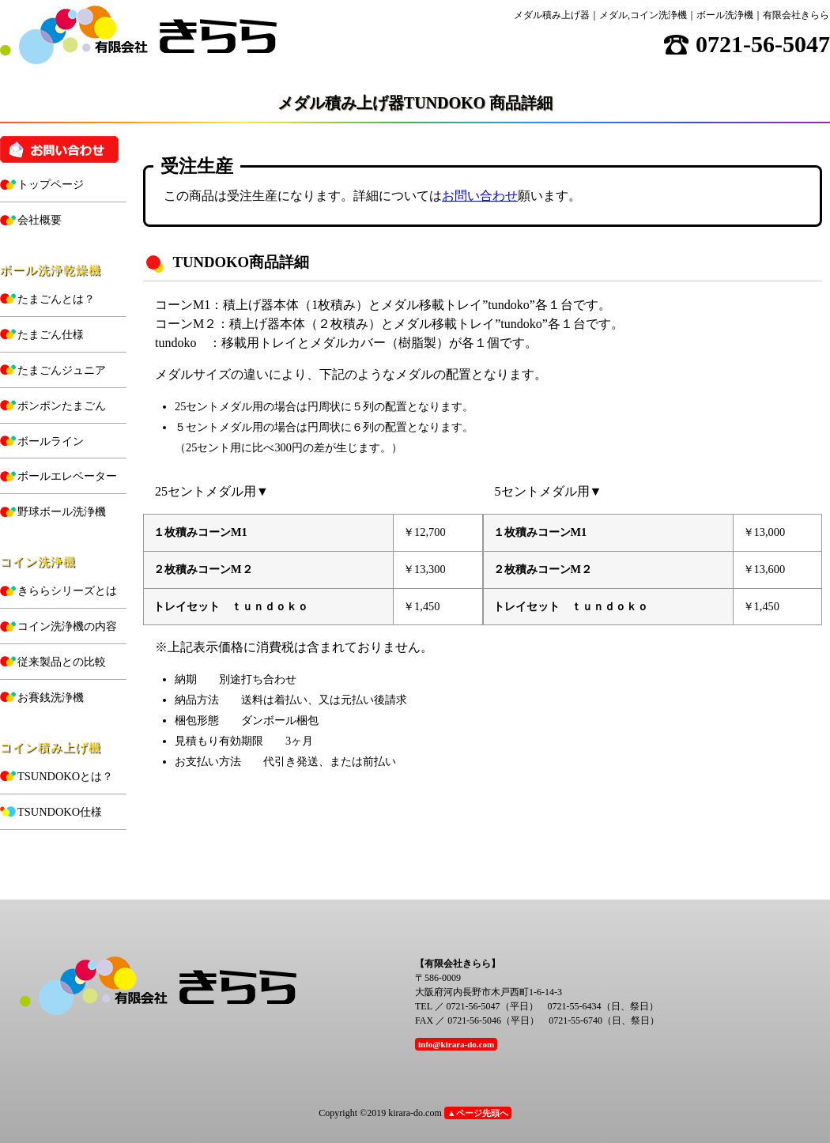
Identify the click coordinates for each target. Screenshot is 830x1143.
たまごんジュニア (61, 370)
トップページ (50, 184)
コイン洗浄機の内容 (67, 626)
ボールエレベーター (67, 476)
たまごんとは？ (56, 298)
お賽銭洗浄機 (50, 697)
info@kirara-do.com (456, 1044)
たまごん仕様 (50, 334)
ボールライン (50, 441)
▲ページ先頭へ (477, 1113)
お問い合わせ (480, 195)
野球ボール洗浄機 (61, 511)
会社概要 (39, 219)
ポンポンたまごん (61, 405)
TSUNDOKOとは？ (65, 776)
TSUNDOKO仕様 (59, 811)
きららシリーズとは (67, 590)
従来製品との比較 (61, 661)
